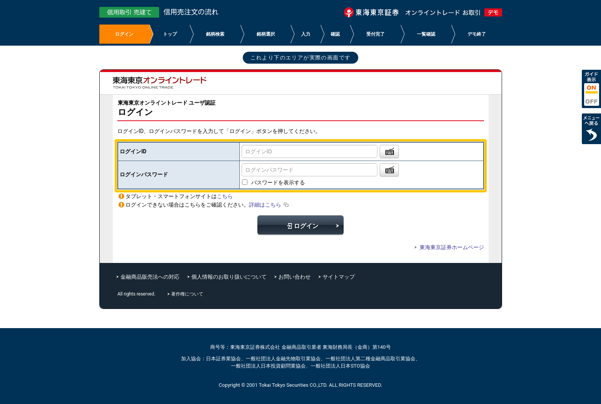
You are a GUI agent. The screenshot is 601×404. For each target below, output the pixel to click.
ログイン (301, 226)
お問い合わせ (294, 277)
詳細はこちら (269, 205)
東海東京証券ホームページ (448, 247)
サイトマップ (339, 277)
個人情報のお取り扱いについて (229, 277)
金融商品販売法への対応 (149, 277)
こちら (225, 196)
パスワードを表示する (278, 182)
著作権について (187, 294)
